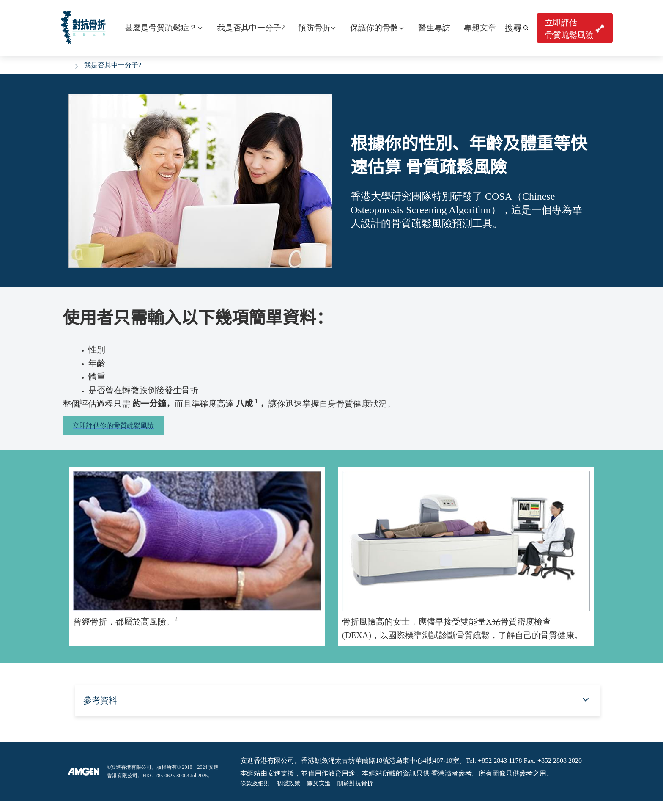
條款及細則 (255, 783)
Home (66, 64)
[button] (517, 28)
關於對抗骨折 (355, 783)
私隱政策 (288, 783)
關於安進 (319, 783)
